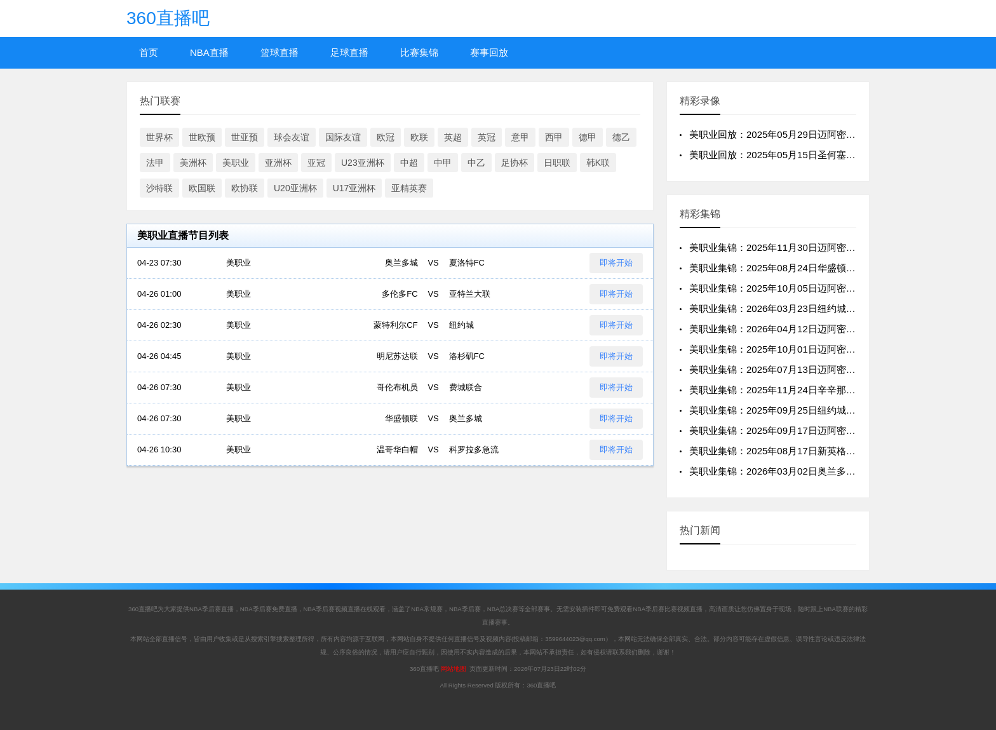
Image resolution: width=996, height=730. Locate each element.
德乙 (621, 137)
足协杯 (514, 163)
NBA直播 (209, 52)
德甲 (587, 137)
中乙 (476, 163)
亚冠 (316, 163)
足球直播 (349, 52)
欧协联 (244, 188)
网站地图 (453, 668)
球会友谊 (291, 137)
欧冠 (385, 137)
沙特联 (159, 188)
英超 (453, 137)
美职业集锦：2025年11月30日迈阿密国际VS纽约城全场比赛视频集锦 (836, 247)
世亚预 (244, 137)
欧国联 (202, 188)
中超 (409, 163)
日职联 (557, 163)
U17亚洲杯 (354, 188)
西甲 (554, 137)
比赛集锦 (419, 52)
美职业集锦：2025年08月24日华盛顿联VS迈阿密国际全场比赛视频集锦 (840, 267)
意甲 (520, 137)
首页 (148, 52)
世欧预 (202, 137)
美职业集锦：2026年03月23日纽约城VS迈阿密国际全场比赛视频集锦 (836, 308)
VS (433, 263)
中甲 (443, 163)
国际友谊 (343, 137)
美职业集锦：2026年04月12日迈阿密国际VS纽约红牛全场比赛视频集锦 (840, 328)
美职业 (235, 163)
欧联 (419, 137)
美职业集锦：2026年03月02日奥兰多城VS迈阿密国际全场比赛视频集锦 (840, 471)
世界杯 (159, 137)
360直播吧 (168, 18)
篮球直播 (279, 52)
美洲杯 (193, 163)
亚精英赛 (409, 188)
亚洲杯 (278, 163)
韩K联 (598, 163)
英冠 (486, 137)
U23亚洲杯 (362, 163)
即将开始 (616, 262)
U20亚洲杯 (295, 188)
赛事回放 (489, 52)
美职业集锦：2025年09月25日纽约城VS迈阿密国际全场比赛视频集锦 (836, 410)
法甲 (155, 163)
